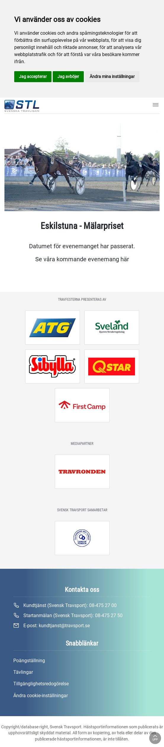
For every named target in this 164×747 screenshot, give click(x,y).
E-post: (51, 626)
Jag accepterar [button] (33, 76)
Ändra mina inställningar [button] (112, 76)
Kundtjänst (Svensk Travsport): (65, 605)
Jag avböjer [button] (68, 76)
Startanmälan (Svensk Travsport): (68, 615)
